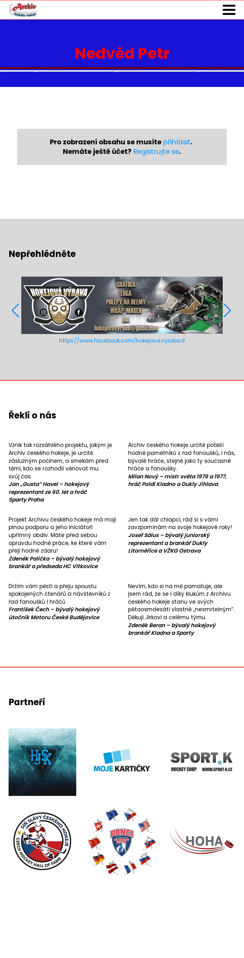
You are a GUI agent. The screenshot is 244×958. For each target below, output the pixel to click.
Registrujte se (156, 151)
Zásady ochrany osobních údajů (53, 939)
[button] (16, 311)
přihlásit (177, 142)
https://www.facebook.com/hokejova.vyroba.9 (122, 340)
